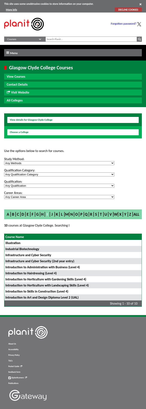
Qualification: (13, 182)
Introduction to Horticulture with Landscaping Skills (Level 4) (47, 285)
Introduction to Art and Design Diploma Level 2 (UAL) (42, 297)
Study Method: (14, 159)
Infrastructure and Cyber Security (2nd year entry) (39, 261)
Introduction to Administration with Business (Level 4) (42, 267)
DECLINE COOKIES (128, 9)
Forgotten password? (123, 23)
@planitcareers (17, 377)
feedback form (14, 372)
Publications (13, 383)
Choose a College (19, 132)
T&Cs (10, 361)
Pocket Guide (15, 366)
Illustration (12, 243)
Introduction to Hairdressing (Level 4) (31, 273)
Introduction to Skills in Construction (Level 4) (36, 291)
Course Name (14, 237)
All (136, 214)
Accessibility (13, 349)
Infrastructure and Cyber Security (28, 255)
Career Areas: (13, 193)
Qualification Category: (19, 170)
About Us (12, 344)
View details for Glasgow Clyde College (31, 119)
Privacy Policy (14, 355)
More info (11, 9)
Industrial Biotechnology (22, 249)
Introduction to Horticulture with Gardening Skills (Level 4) (45, 279)
